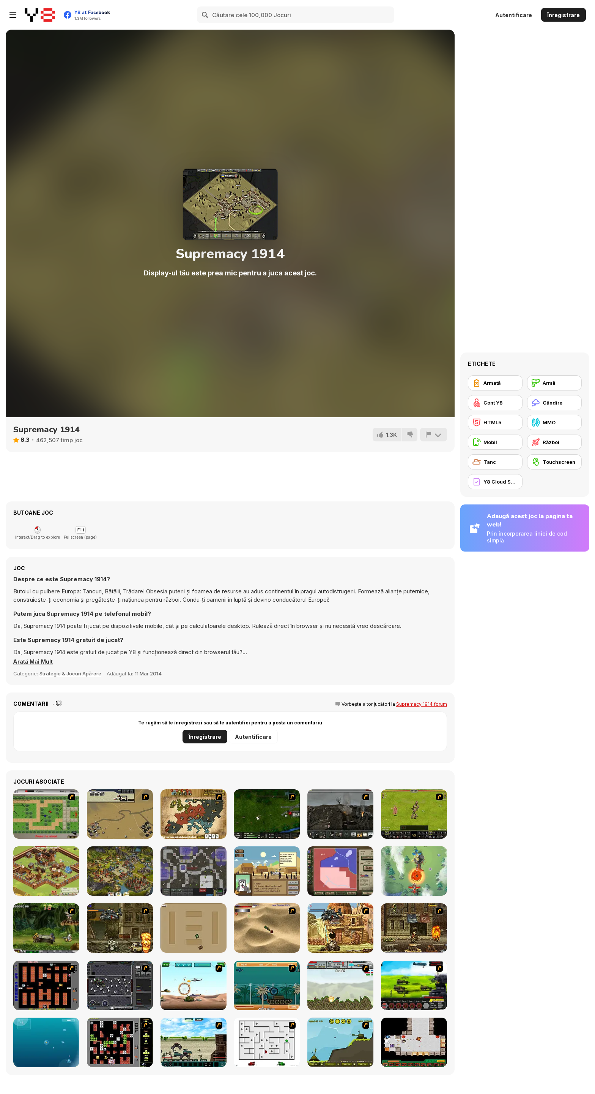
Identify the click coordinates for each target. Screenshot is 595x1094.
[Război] (554, 442)
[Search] (205, 14)
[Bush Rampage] (267, 985)
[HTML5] (495, 422)
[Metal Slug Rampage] (120, 928)
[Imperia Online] (120, 871)
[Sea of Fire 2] (120, 814)
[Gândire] (554, 402)
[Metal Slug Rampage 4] (46, 928)
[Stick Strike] (46, 814)
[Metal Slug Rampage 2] (340, 928)
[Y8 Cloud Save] (495, 481)
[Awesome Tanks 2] (414, 1042)
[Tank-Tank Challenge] (340, 1042)
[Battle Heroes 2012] (194, 1042)
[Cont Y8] (495, 402)
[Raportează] (433, 434)
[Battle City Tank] (120, 1042)
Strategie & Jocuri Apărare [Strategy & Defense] (70, 673)
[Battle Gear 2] (414, 985)
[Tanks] (267, 928)
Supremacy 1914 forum (421, 704)
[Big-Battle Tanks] (340, 985)
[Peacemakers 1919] (340, 871)
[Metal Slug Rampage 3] (414, 928)
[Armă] (554, 382)
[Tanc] (495, 462)
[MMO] (554, 422)
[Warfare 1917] (340, 814)
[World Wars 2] (194, 814)
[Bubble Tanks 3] (46, 1042)
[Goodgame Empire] (46, 871)
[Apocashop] (267, 871)
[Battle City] (46, 985)
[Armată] (495, 382)
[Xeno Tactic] (120, 985)
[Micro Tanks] (194, 928)
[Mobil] (495, 442)
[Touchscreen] (554, 462)
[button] (33, 662)
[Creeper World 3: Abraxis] (194, 871)
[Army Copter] (194, 985)
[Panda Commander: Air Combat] (414, 871)
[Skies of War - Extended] (267, 814)
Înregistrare (563, 15)
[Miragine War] (414, 814)
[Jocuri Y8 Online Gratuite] (39, 15)
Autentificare (513, 15)
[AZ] (267, 1042)
